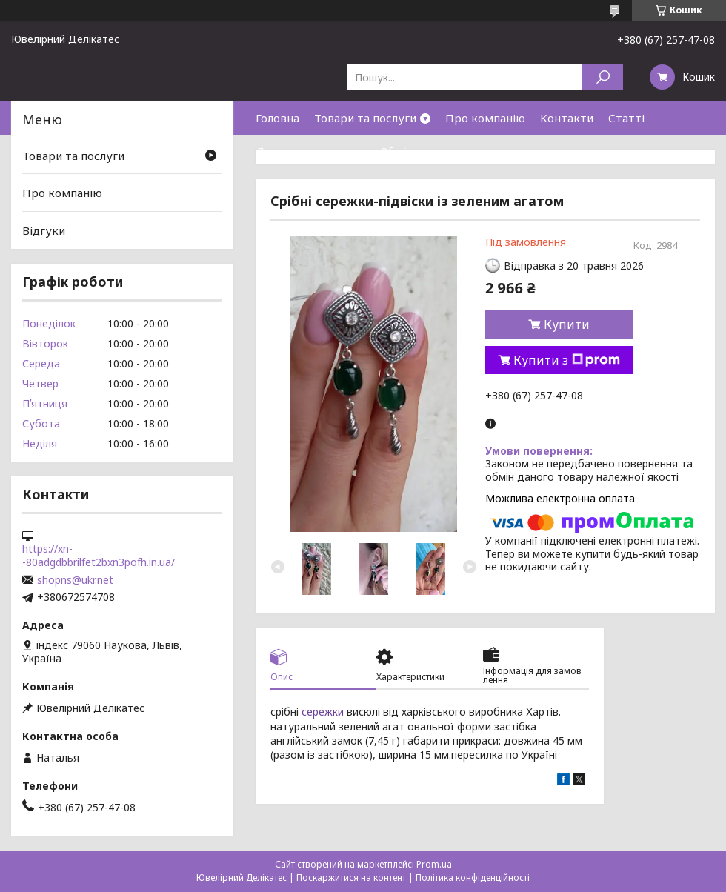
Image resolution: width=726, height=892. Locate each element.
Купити (567, 324)
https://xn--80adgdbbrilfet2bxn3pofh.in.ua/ (98, 555)
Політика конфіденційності (473, 877)
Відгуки (43, 230)
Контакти (566, 117)
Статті (626, 117)
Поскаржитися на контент (351, 877)
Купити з (566, 360)
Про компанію (485, 117)
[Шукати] (602, 77)
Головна (277, 117)
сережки (323, 712)
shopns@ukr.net (75, 580)
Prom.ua (434, 864)
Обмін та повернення (438, 151)
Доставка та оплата (310, 151)
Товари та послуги (365, 117)
